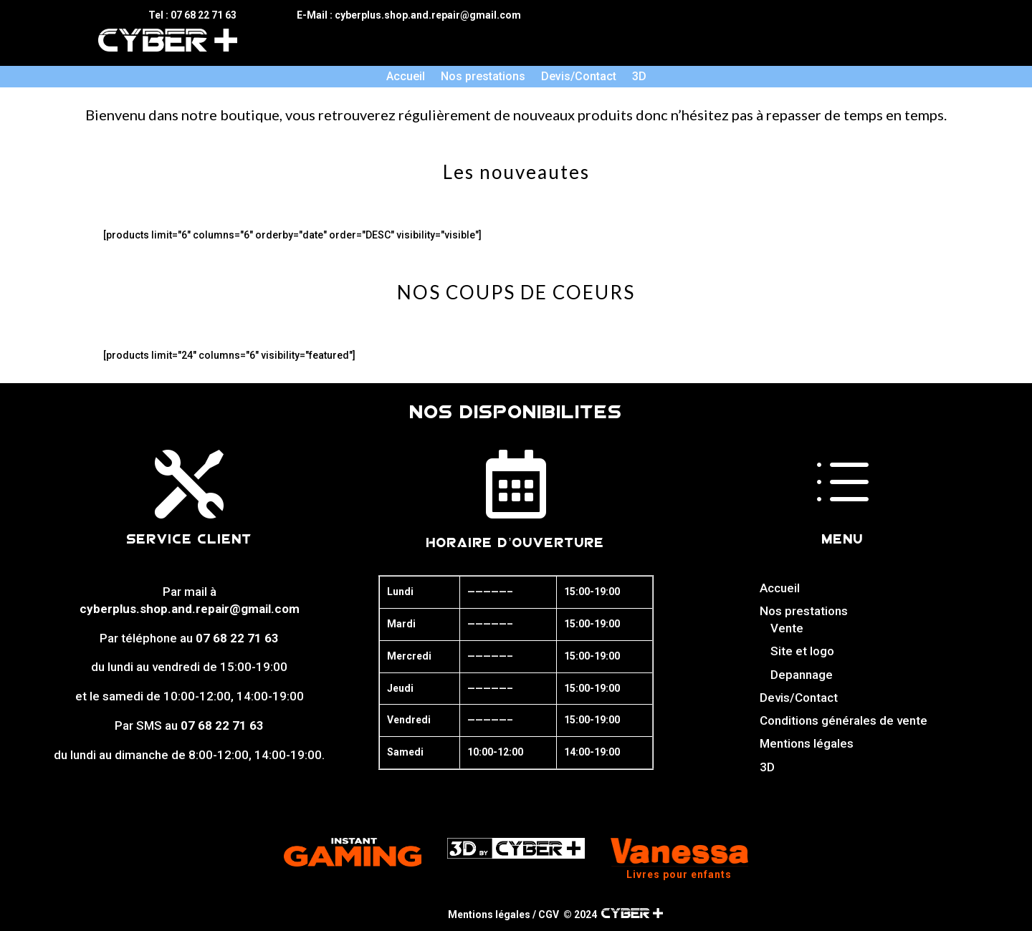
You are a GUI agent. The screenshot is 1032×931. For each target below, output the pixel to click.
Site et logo (802, 651)
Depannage (801, 674)
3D (639, 77)
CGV (548, 914)
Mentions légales (807, 743)
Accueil (405, 77)
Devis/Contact (578, 77)
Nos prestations (483, 77)
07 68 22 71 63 (237, 638)
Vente (786, 628)
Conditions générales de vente (843, 720)
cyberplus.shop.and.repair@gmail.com (190, 609)
